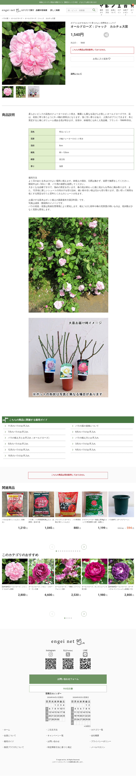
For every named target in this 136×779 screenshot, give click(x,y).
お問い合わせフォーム (68, 679)
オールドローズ (16, 18)
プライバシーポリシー (101, 741)
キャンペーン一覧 (55, 735)
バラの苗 (5, 18)
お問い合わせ (54, 741)
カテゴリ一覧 (97, 730)
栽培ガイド (9, 741)
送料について (76, 74)
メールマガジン (98, 747)
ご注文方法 (53, 730)
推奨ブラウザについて (14, 747)
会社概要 (95, 735)
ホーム (7, 730)
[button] (84, 547)
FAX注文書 (68, 688)
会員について (10, 735)
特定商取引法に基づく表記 (59, 747)
